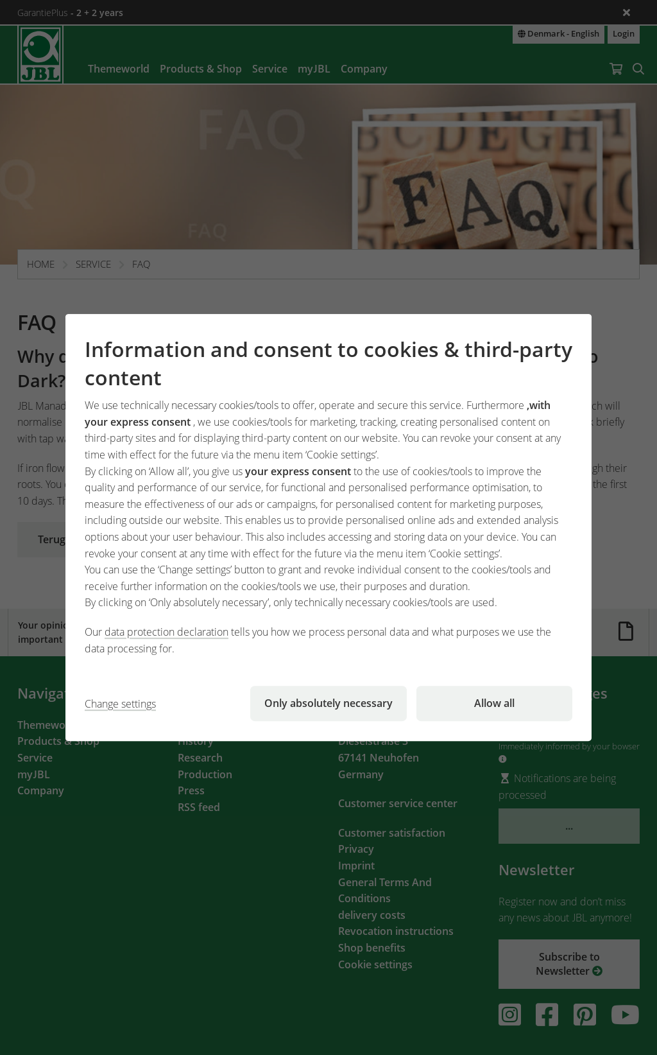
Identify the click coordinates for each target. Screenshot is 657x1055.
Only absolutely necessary (328, 703)
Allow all (494, 703)
